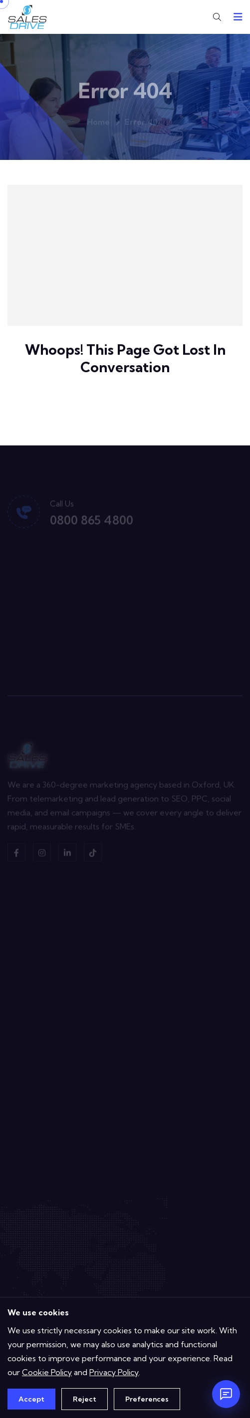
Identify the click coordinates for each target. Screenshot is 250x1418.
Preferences (147, 1399)
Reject (84, 1399)
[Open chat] (226, 1394)
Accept (31, 1399)
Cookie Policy (47, 1372)
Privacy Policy (114, 1372)
